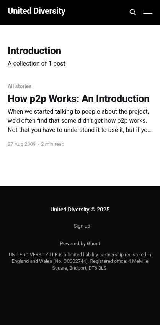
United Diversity (36, 11)
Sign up (81, 226)
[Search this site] (133, 12)
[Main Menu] (147, 12)
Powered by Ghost (80, 243)
